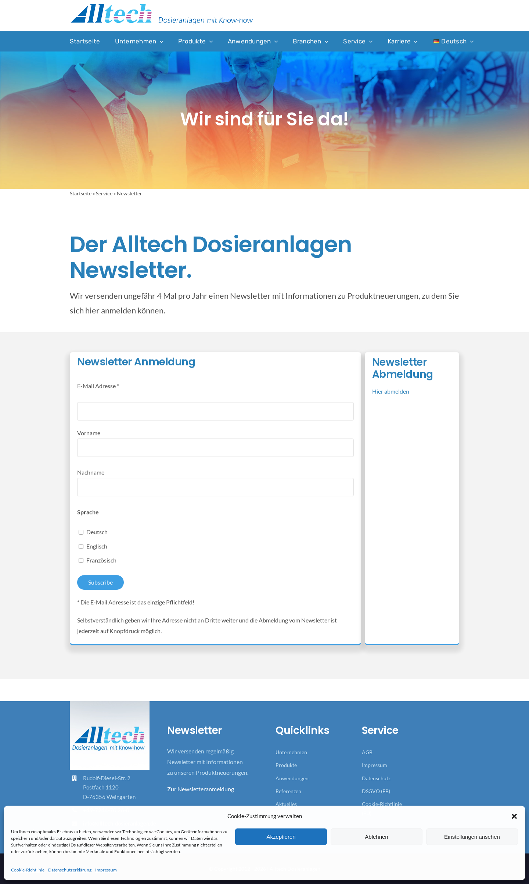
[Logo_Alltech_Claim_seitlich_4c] (161, 5)
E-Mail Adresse (98, 392)
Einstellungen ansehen (472, 837)
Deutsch (97, 538)
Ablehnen (376, 837)
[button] (514, 816)
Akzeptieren (280, 837)
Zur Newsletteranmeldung (200, 788)
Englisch (96, 552)
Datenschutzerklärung (69, 870)
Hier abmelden (390, 397)
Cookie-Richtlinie (27, 870)
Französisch (101, 566)
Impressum (106, 870)
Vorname (88, 439)
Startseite (80, 193)
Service (104, 193)
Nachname (90, 478)
